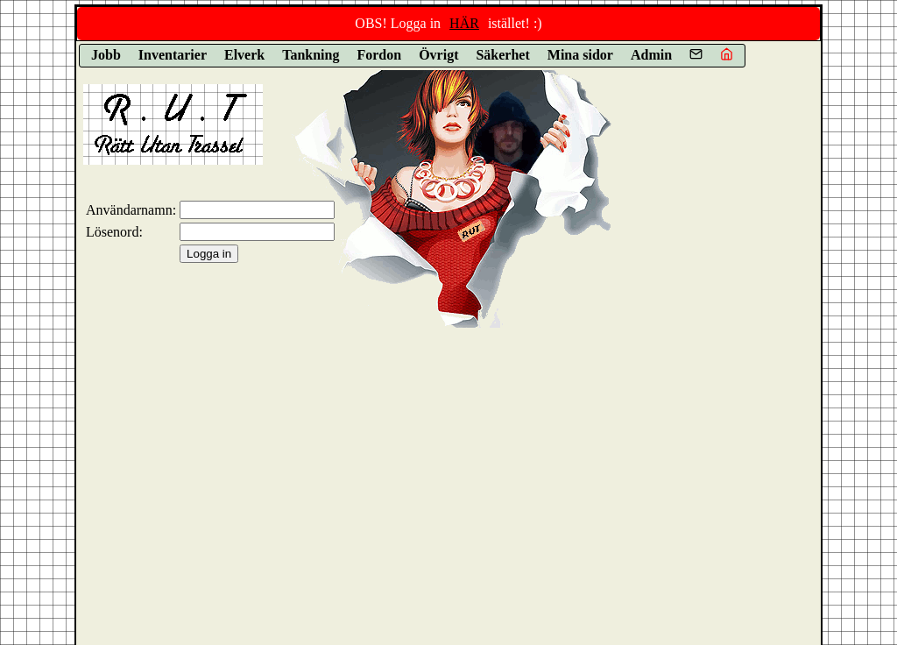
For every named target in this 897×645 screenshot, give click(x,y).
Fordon (379, 54)
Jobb (106, 54)
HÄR (464, 23)
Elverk (244, 54)
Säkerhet (502, 54)
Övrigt (438, 54)
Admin (651, 54)
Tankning (310, 54)
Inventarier (172, 54)
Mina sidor (580, 54)
